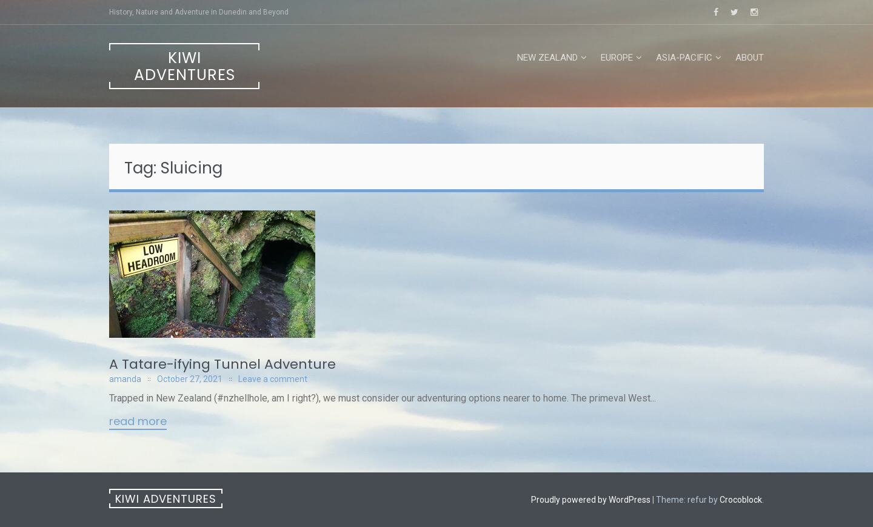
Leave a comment (272, 379)
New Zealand (547, 57)
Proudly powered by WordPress (591, 500)
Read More (138, 422)
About (749, 57)
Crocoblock (741, 500)
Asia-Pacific (684, 57)
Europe (617, 57)
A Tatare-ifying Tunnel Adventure (222, 364)
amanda (125, 379)
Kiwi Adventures (184, 66)
